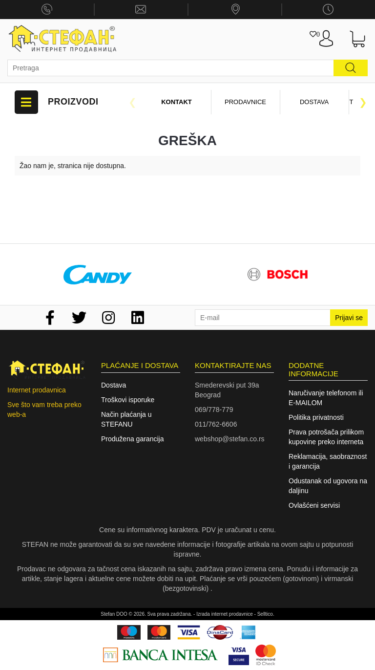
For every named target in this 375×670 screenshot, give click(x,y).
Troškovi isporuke (127, 400)
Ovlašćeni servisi (314, 505)
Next (363, 102)
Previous (132, 102)
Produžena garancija (132, 439)
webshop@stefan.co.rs (230, 439)
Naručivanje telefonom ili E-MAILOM (326, 398)
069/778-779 (214, 409)
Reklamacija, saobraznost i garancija (328, 461)
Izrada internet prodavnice (224, 614)
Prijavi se (349, 318)
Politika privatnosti (316, 417)
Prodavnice (245, 102)
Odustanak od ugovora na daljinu (328, 486)
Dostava (314, 102)
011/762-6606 (216, 424)
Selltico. (265, 614)
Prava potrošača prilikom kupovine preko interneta (326, 437)
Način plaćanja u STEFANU (126, 419)
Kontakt (176, 102)
